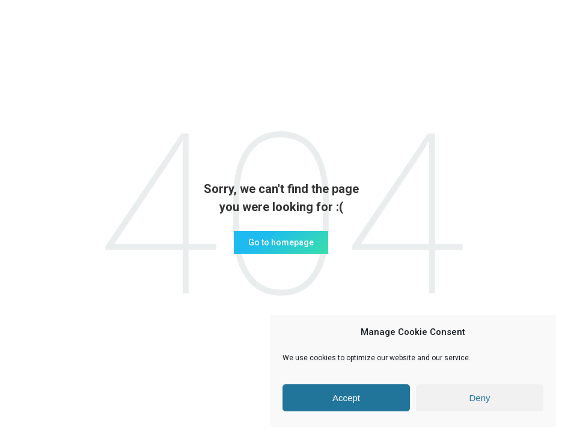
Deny (479, 398)
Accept (346, 398)
